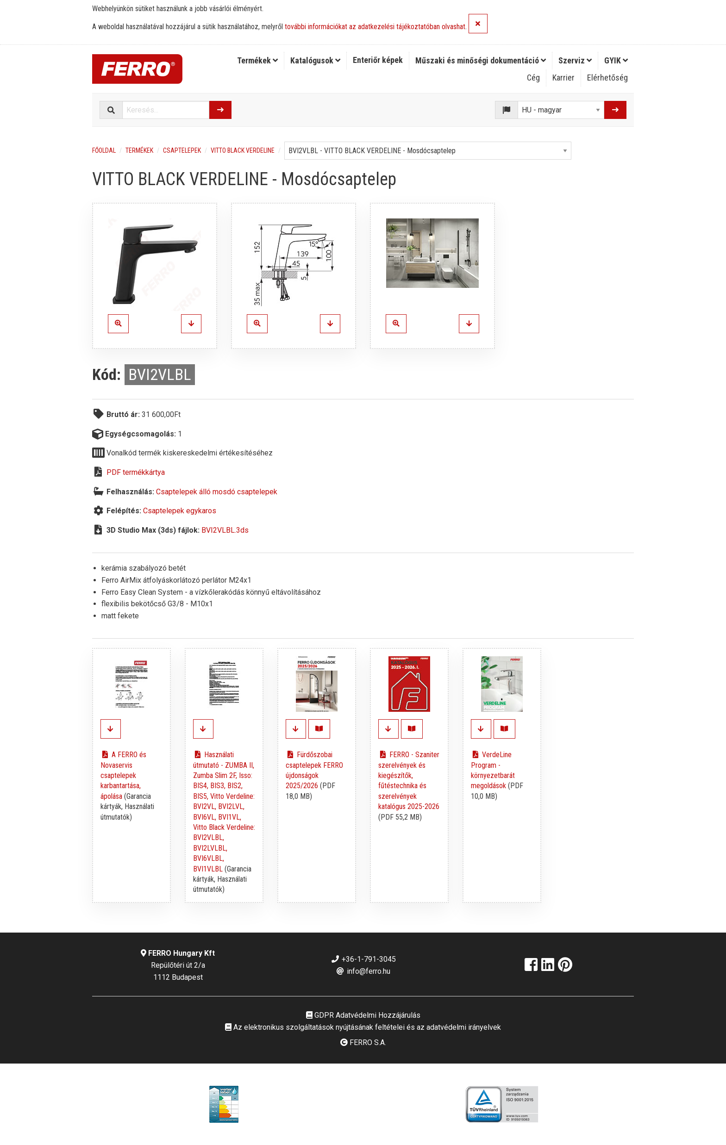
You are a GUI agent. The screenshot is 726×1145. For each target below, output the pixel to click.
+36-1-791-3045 (363, 959)
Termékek (257, 60)
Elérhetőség (607, 77)
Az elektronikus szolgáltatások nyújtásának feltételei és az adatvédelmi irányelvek (363, 1027)
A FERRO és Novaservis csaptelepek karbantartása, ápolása (123, 775)
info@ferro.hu (363, 971)
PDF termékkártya (135, 472)
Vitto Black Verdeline (243, 150)
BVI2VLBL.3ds (225, 530)
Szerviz (575, 60)
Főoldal (104, 150)
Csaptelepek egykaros (179, 510)
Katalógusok (315, 60)
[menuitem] (257, 60)
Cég (533, 77)
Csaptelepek (182, 150)
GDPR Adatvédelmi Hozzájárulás (363, 1015)
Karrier (563, 77)
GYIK (616, 60)
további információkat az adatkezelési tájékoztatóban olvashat (375, 27)
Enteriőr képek (378, 60)
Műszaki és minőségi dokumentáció (480, 60)
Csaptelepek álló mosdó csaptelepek (216, 491)
